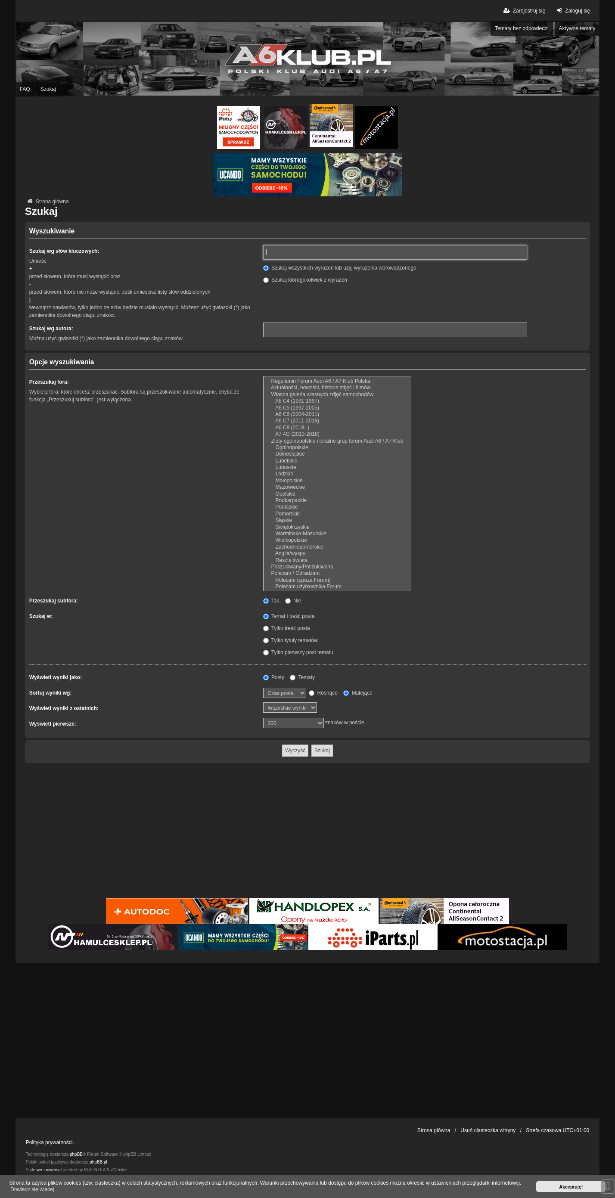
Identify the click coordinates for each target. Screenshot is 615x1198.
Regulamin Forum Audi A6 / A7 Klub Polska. (337, 381)
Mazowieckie (337, 487)
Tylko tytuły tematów (290, 640)
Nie (293, 601)
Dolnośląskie (337, 454)
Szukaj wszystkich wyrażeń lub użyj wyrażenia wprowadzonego (339, 268)
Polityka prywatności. (50, 1142)
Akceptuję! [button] (571, 1186)
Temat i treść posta (289, 616)
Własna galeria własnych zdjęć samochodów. (337, 394)
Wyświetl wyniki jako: (55, 677)
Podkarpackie (337, 500)
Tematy (302, 677)
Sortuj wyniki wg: (50, 693)
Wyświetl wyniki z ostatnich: (64, 708)
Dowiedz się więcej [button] (32, 1189)
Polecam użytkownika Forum (337, 586)
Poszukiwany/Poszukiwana (337, 567)
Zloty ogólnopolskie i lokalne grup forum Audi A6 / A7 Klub (337, 441)
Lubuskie (337, 467)
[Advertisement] (307, 832)
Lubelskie (337, 461)
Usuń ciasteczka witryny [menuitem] (488, 1130)
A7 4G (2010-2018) (337, 434)
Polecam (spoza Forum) (337, 580)
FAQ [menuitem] (25, 89)
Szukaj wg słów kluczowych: (64, 251)
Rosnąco (323, 693)
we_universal (49, 1169)
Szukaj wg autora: (51, 329)
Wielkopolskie (337, 540)
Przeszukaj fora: (49, 382)
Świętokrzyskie (337, 527)
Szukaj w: (41, 616)
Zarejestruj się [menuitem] (524, 10)
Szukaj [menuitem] (48, 89)
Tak (271, 601)
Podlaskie (337, 507)
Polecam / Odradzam (337, 573)
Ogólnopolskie (337, 447)
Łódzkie (337, 474)
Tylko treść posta (286, 628)
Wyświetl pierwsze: (52, 724)
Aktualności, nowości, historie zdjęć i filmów (337, 388)
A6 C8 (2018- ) (337, 428)
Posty (273, 677)
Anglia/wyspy (337, 553)
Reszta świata (337, 560)
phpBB (76, 1154)
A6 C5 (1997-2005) (337, 408)
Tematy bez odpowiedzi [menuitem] (522, 28)
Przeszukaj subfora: (53, 601)
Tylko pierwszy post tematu (298, 652)
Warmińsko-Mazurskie (337, 534)
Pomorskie (337, 514)
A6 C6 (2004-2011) (337, 414)
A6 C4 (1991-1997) (337, 401)
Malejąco (357, 693)
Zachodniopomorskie (337, 547)
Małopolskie (337, 481)
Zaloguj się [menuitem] (572, 10)
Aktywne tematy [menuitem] (577, 28)
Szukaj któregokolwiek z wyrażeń (305, 280)
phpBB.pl (98, 1162)
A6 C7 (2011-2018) (337, 421)
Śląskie (337, 520)
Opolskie (337, 494)
